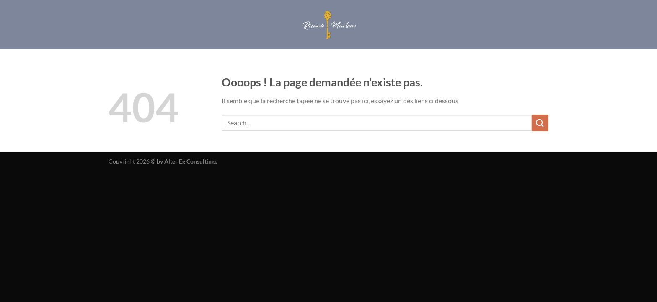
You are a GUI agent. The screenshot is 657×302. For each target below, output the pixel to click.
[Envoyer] (540, 123)
